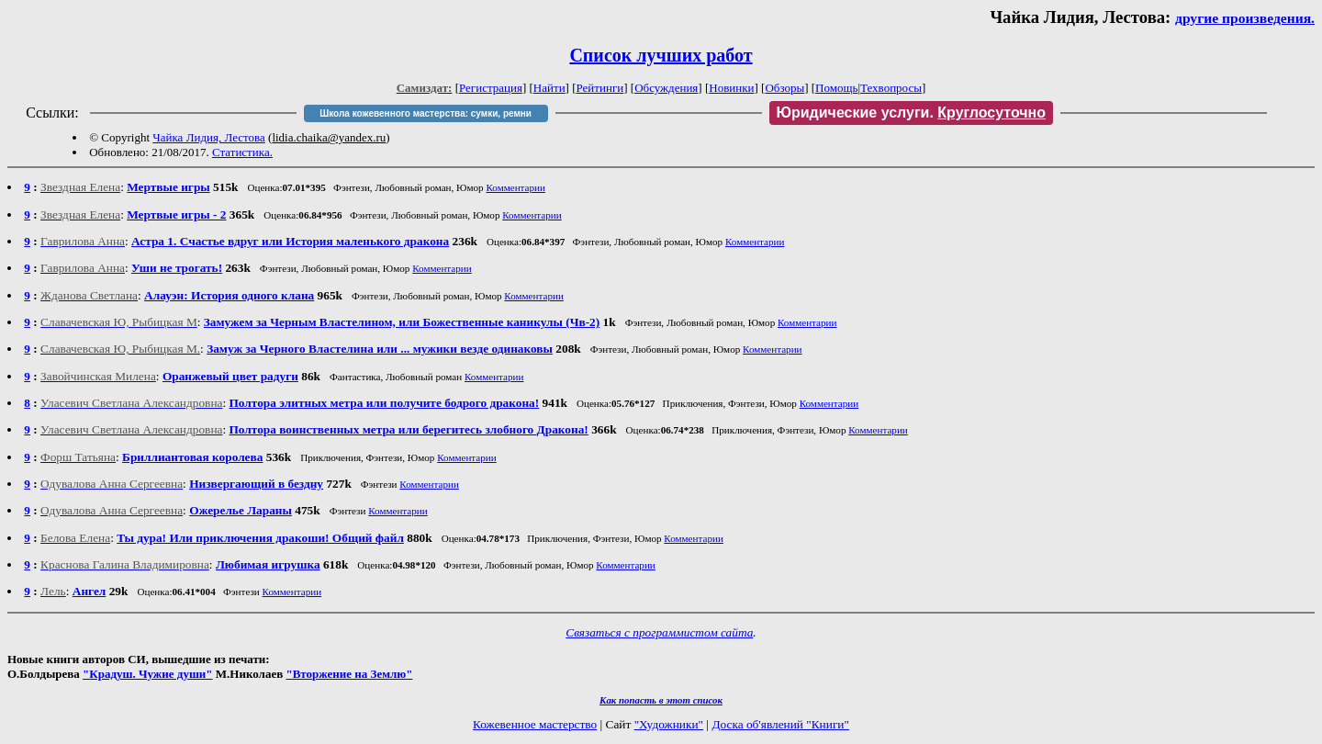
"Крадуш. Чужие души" (148, 674)
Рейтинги (600, 88)
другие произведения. (1245, 18)
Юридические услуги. (912, 112)
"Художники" (668, 724)
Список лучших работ (660, 55)
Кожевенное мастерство (535, 724)
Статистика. (242, 152)
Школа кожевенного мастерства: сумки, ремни (425, 113)
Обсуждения (666, 88)
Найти (549, 88)
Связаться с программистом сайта (659, 632)
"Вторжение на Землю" (349, 674)
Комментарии (515, 187)
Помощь (836, 88)
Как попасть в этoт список (661, 699)
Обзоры (784, 88)
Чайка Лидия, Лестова (208, 137)
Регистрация (490, 88)
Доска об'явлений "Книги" (780, 724)
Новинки (731, 88)
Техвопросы (891, 88)
